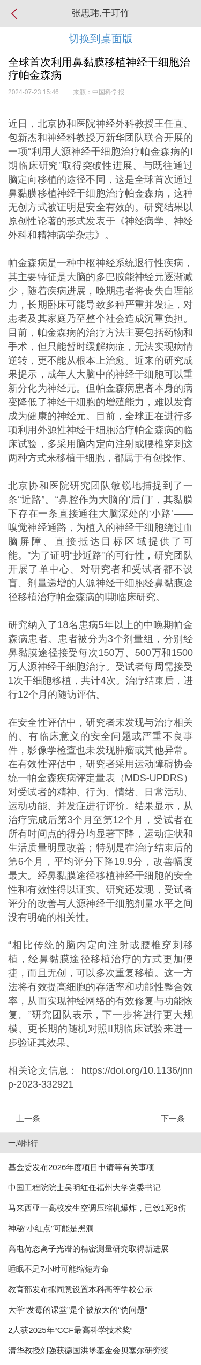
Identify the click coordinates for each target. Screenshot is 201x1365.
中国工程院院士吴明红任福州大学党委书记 (84, 1187)
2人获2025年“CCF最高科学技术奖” (70, 1329)
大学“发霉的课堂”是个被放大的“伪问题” (77, 1309)
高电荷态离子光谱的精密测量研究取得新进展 (88, 1248)
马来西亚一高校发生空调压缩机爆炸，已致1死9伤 (97, 1207)
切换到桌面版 (101, 38)
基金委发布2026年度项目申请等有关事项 (81, 1167)
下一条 (173, 1118)
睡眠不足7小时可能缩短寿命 (58, 1268)
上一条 (28, 1118)
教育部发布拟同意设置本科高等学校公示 (80, 1289)
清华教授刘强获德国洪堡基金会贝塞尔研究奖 (88, 1350)
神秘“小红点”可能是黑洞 (51, 1228)
